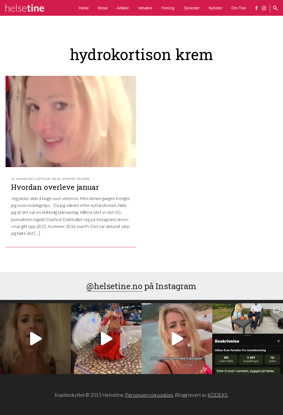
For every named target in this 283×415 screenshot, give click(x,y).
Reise (103, 8)
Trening (167, 8)
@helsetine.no (114, 286)
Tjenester (192, 8)
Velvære (145, 8)
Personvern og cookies (149, 395)
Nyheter (215, 8)
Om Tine (238, 8)
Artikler (123, 8)
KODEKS (217, 395)
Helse (84, 8)
